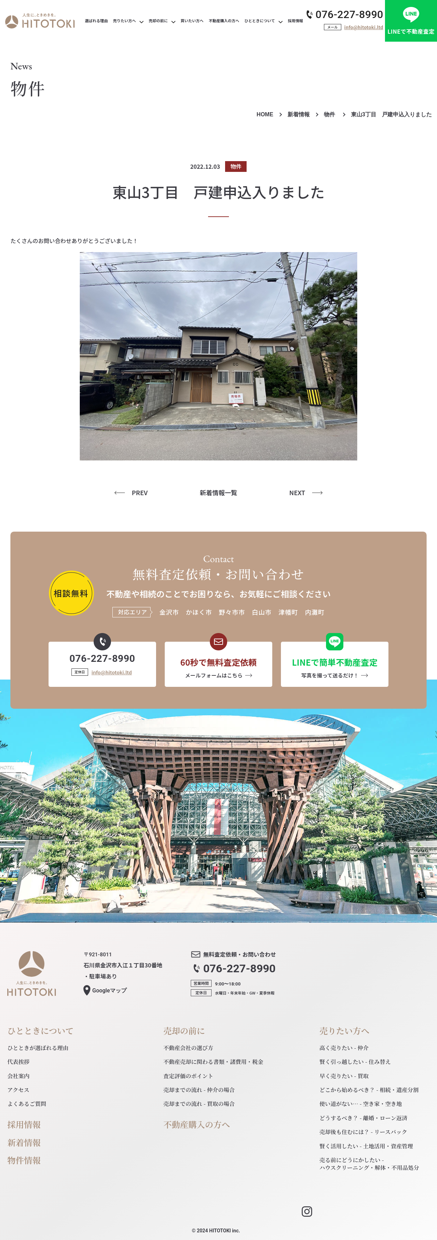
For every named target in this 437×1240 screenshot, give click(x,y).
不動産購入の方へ (196, 1125)
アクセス (18, 1090)
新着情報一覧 (218, 492)
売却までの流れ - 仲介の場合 (199, 1090)
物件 (330, 114)
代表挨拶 (18, 1062)
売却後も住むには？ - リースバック (363, 1132)
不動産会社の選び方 (188, 1048)
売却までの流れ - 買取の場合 (199, 1104)
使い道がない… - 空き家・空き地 (360, 1104)
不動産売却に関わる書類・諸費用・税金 (213, 1062)
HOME (265, 114)
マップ (109, 991)
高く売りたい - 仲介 (344, 1048)
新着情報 (299, 114)
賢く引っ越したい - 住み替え (355, 1062)
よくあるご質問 (26, 1104)
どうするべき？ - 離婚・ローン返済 (363, 1118)
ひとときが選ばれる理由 (37, 1048)
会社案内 (18, 1076)
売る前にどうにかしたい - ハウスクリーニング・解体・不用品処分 (369, 1164)
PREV (140, 492)
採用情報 (24, 1125)
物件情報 (24, 1160)
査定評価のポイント (188, 1076)
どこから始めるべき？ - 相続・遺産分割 (369, 1090)
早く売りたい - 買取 (344, 1076)
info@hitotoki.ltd (363, 27)
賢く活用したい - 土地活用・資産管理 (366, 1146)
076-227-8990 (349, 14)
